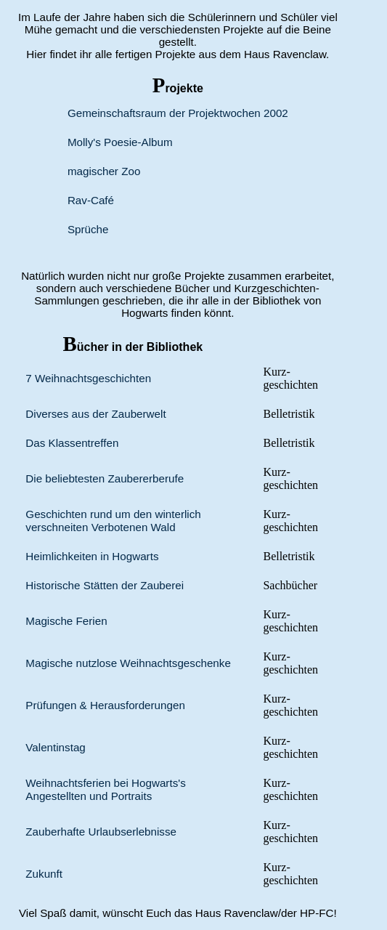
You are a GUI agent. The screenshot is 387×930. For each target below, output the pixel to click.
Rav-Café (91, 200)
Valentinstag (55, 747)
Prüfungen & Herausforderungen (105, 705)
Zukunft (43, 874)
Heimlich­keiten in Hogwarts (91, 556)
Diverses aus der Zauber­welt (95, 414)
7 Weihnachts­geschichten (88, 378)
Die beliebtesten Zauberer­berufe (104, 478)
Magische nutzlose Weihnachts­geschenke (128, 663)
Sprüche (88, 229)
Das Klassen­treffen (71, 443)
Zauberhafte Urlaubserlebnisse (100, 831)
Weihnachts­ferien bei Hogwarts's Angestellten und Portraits (105, 789)
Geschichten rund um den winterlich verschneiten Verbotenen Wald (112, 520)
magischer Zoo (104, 171)
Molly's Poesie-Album (120, 142)
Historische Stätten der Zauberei (104, 585)
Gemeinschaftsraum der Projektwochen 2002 (178, 113)
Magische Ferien (66, 621)
